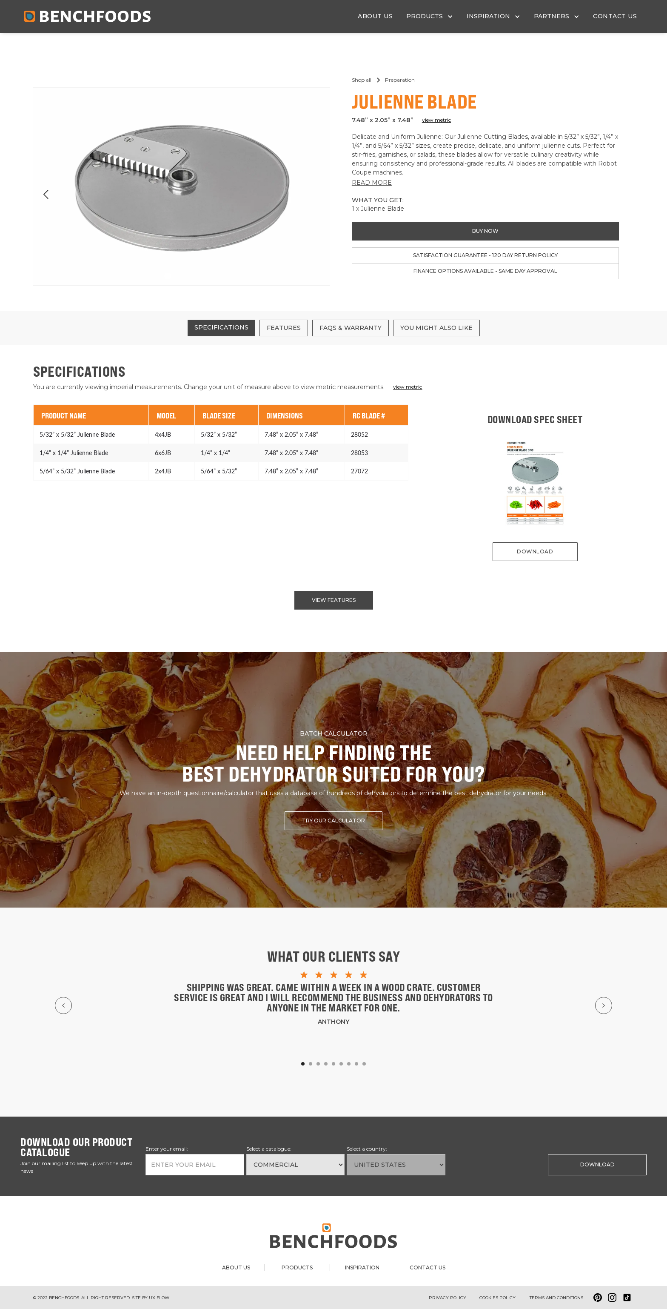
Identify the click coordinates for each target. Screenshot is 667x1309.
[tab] (221, 328)
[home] (87, 16)
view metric (436, 120)
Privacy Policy (447, 1297)
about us (375, 16)
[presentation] (491, 1164)
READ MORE (372, 182)
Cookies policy (497, 1297)
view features (334, 600)
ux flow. (159, 1297)
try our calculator (333, 820)
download (535, 551)
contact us (615, 16)
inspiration (362, 1267)
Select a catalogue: (268, 1149)
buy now (485, 231)
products (297, 1267)
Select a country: (367, 1149)
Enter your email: (166, 1149)
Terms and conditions (556, 1297)
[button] (429, 16)
